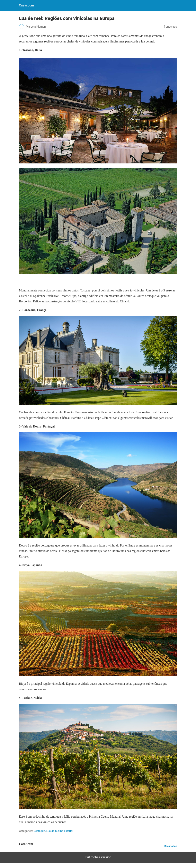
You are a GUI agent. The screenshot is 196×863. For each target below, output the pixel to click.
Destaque (39, 830)
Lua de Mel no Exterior (59, 830)
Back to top (170, 846)
